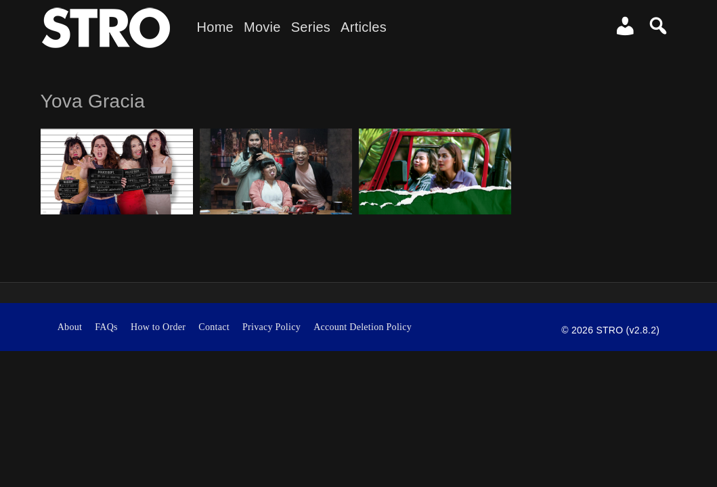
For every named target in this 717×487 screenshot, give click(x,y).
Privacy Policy (271, 327)
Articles (364, 27)
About (70, 327)
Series (310, 27)
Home (215, 27)
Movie (262, 27)
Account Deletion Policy (362, 327)
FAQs (106, 327)
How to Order (158, 327)
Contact (214, 327)
